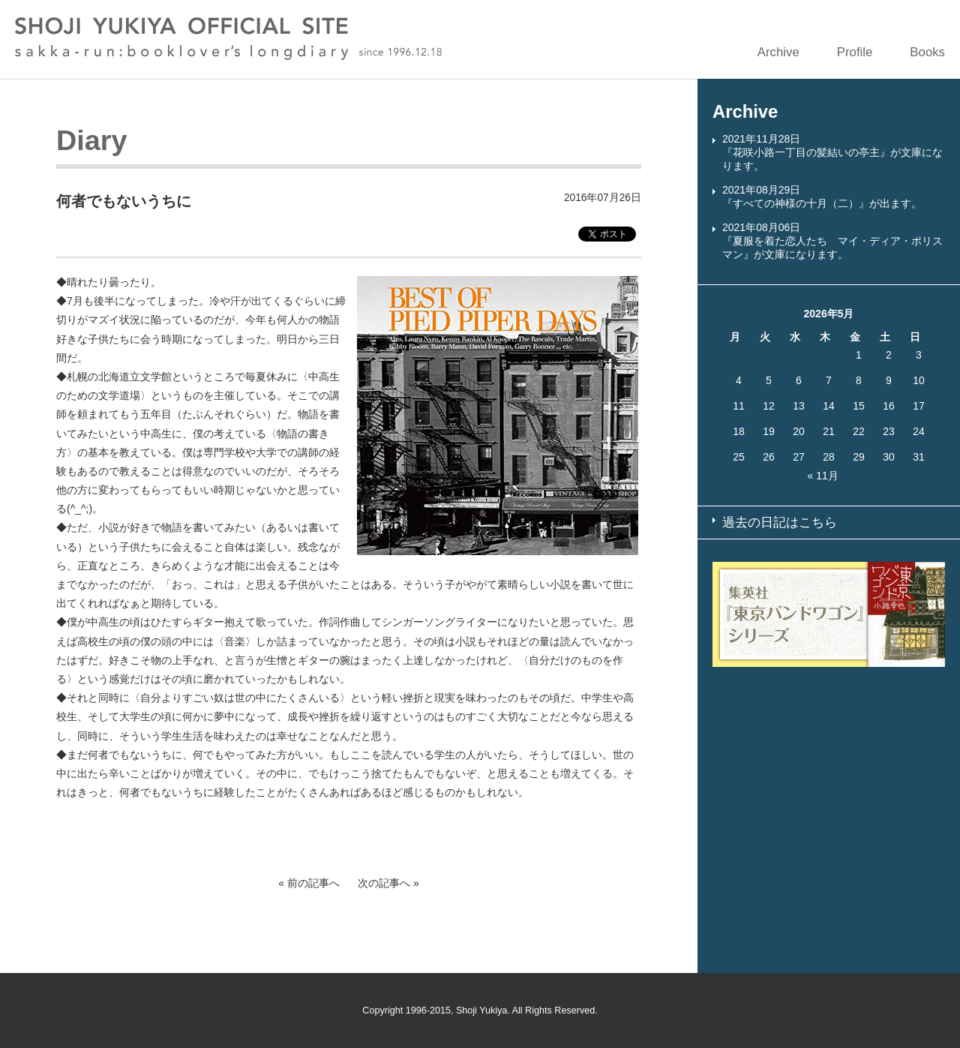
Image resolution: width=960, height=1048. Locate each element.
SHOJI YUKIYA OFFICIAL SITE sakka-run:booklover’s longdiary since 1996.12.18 (228, 38)
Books (927, 52)
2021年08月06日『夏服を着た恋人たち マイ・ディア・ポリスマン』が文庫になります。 (832, 240)
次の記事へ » (388, 883)
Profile (855, 52)
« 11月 (823, 476)
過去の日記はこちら (779, 522)
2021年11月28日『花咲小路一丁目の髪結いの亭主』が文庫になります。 (832, 152)
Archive (779, 52)
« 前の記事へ (309, 883)
